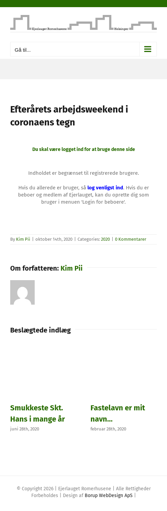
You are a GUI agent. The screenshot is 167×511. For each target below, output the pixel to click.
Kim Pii (23, 239)
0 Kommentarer (130, 239)
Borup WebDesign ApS (109, 495)
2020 (105, 239)
